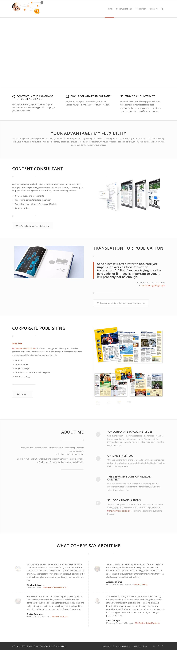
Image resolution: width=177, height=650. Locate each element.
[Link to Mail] (162, 646)
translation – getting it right (153, 285)
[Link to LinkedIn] (154, 646)
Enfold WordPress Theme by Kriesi (53, 646)
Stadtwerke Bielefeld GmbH (24, 348)
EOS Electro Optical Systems (147, 623)
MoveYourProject (60, 616)
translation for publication (119, 510)
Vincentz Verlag (141, 584)
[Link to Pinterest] (158, 646)
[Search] (162, 8)
